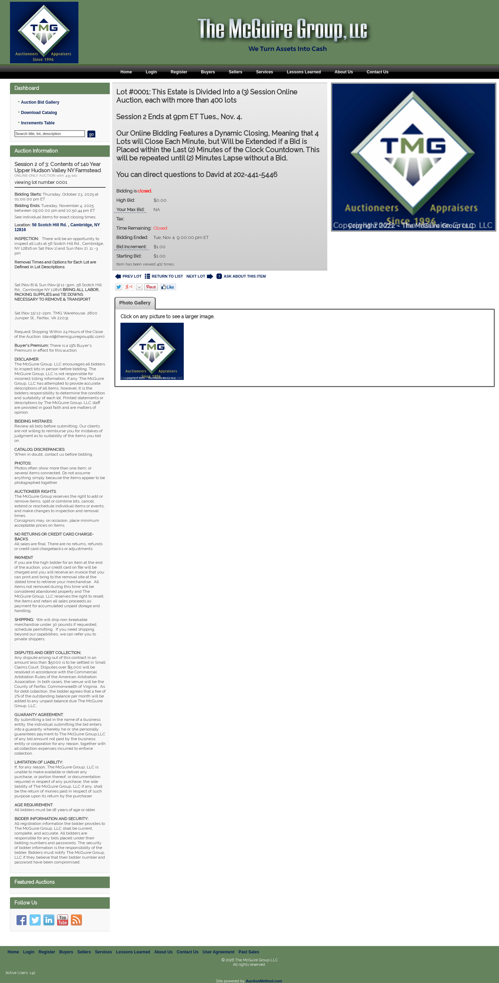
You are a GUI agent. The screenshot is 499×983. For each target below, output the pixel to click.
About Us (344, 72)
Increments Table (38, 123)
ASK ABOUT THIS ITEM (241, 276)
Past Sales (248, 952)
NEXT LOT (200, 276)
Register (179, 72)
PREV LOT (128, 276)
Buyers (208, 72)
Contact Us (378, 72)
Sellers (235, 72)
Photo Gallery (135, 303)
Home (126, 72)
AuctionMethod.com (264, 981)
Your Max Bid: (130, 209)
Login (151, 72)
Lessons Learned (304, 72)
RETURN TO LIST (164, 276)
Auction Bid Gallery (40, 102)
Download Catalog (39, 112)
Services (264, 72)
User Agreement (218, 952)
